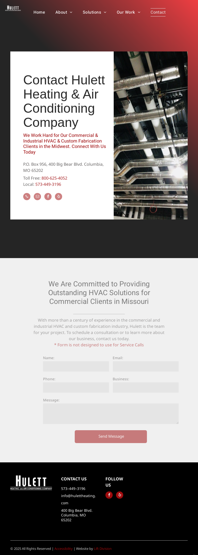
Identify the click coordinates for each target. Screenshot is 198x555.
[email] (37, 197)
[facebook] (48, 197)
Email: (121, 357)
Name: (52, 357)
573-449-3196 (48, 184)
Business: (124, 378)
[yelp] (58, 197)
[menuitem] (39, 12)
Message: (54, 400)
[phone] (26, 197)
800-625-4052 (54, 178)
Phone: (52, 378)
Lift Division (103, 548)
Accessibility (63, 548)
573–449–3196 (73, 488)
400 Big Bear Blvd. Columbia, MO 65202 (77, 515)
